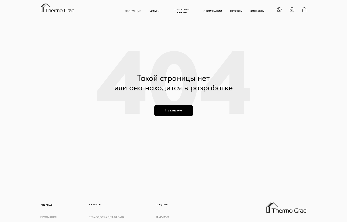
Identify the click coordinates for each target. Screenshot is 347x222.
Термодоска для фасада (107, 217)
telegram (162, 216)
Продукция (48, 217)
